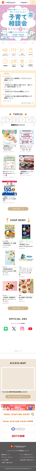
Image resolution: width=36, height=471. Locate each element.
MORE (18, 351)
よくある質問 (4, 460)
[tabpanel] (18, 22)
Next (33, 43)
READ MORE (27, 103)
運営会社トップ (5, 454)
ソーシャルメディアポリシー (27, 457)
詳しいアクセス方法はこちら (18, 396)
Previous (3, 43)
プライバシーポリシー (7, 457)
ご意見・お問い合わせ (7, 462)
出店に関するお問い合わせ (27, 460)
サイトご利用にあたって (26, 454)
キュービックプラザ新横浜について (18, 451)
